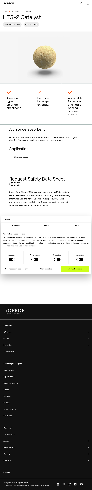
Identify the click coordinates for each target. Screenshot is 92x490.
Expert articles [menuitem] (9, 377)
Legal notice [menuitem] (7, 485)
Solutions (15, 11)
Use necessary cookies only (16, 269)
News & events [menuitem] (9, 447)
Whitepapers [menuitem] (8, 370)
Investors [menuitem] (7, 460)
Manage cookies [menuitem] (34, 485)
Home (5, 11)
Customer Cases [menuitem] (10, 409)
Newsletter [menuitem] (45, 485)
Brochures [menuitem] (7, 416)
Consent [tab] (16, 226)
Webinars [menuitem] (7, 396)
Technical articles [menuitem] (10, 383)
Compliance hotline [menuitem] (20, 485)
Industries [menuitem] (7, 345)
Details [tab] (46, 226)
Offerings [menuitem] (7, 332)
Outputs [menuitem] (6, 339)
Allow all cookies (75, 269)
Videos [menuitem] (6, 390)
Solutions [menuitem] (7, 326)
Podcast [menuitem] (6, 403)
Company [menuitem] (7, 428)
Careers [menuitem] (6, 454)
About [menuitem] (6, 441)
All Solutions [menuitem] (8, 352)
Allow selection (46, 269)
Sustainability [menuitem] (8, 434)
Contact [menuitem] (7, 472)
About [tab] (76, 226)
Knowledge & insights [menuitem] (12, 364)
